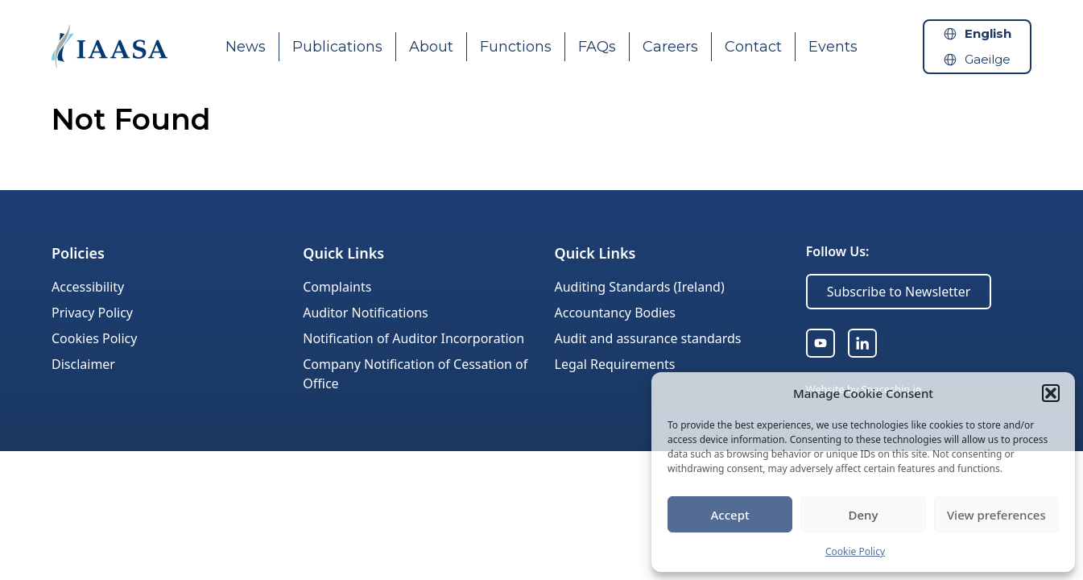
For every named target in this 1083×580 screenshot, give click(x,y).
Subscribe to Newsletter (899, 291)
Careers (670, 47)
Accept (730, 515)
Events (833, 47)
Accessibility (88, 287)
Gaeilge (988, 59)
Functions (516, 47)
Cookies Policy (94, 338)
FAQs (597, 47)
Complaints (337, 287)
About (431, 47)
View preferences (996, 515)
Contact (753, 47)
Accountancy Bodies (615, 312)
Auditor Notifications (365, 312)
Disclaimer (83, 364)
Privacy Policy (92, 312)
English (988, 33)
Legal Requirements (615, 364)
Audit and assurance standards (648, 338)
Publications (337, 47)
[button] (1051, 393)
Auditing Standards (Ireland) (640, 287)
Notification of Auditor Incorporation (413, 338)
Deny (863, 515)
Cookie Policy (855, 551)
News (245, 47)
